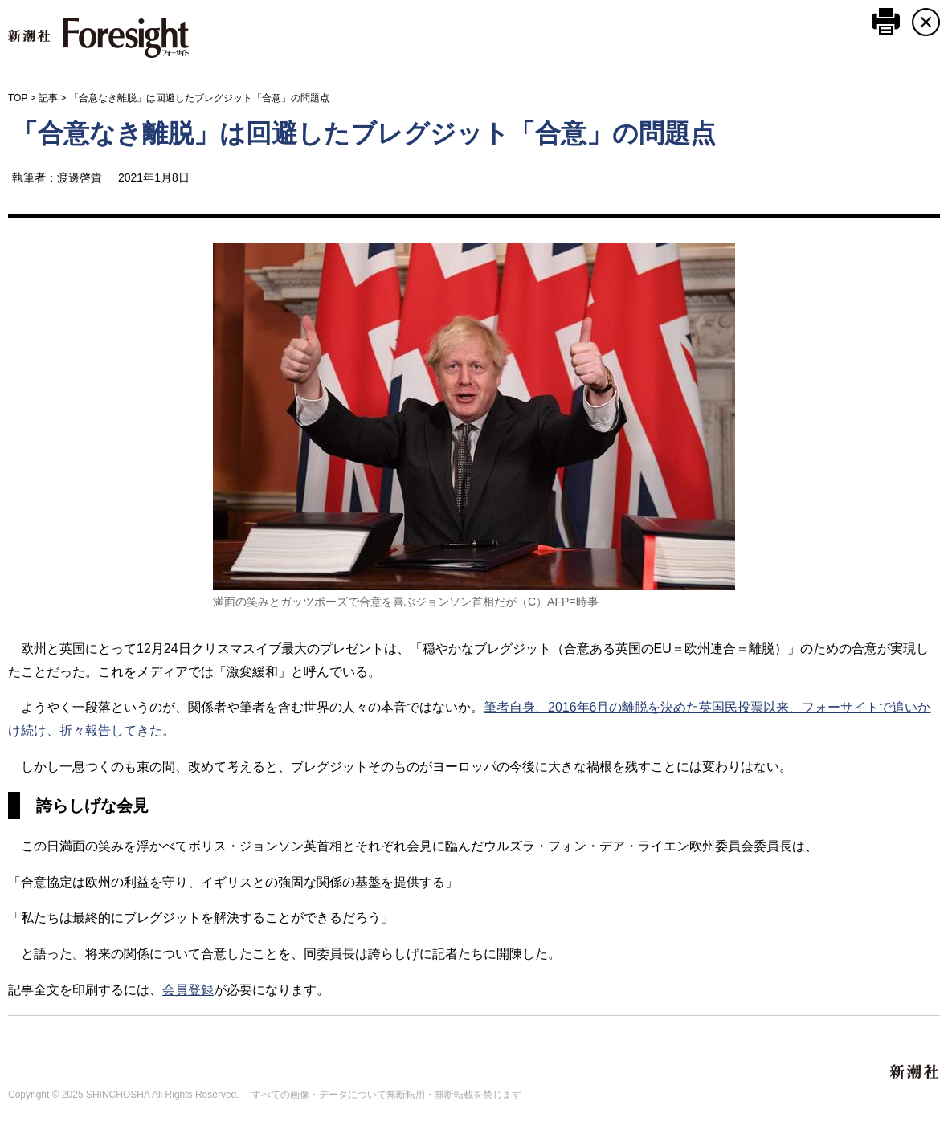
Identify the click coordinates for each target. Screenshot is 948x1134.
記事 (48, 98)
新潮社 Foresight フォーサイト (98, 38)
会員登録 (188, 990)
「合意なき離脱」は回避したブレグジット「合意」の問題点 (364, 133)
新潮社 (915, 1072)
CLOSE (926, 22)
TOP (17, 98)
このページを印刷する (886, 21)
